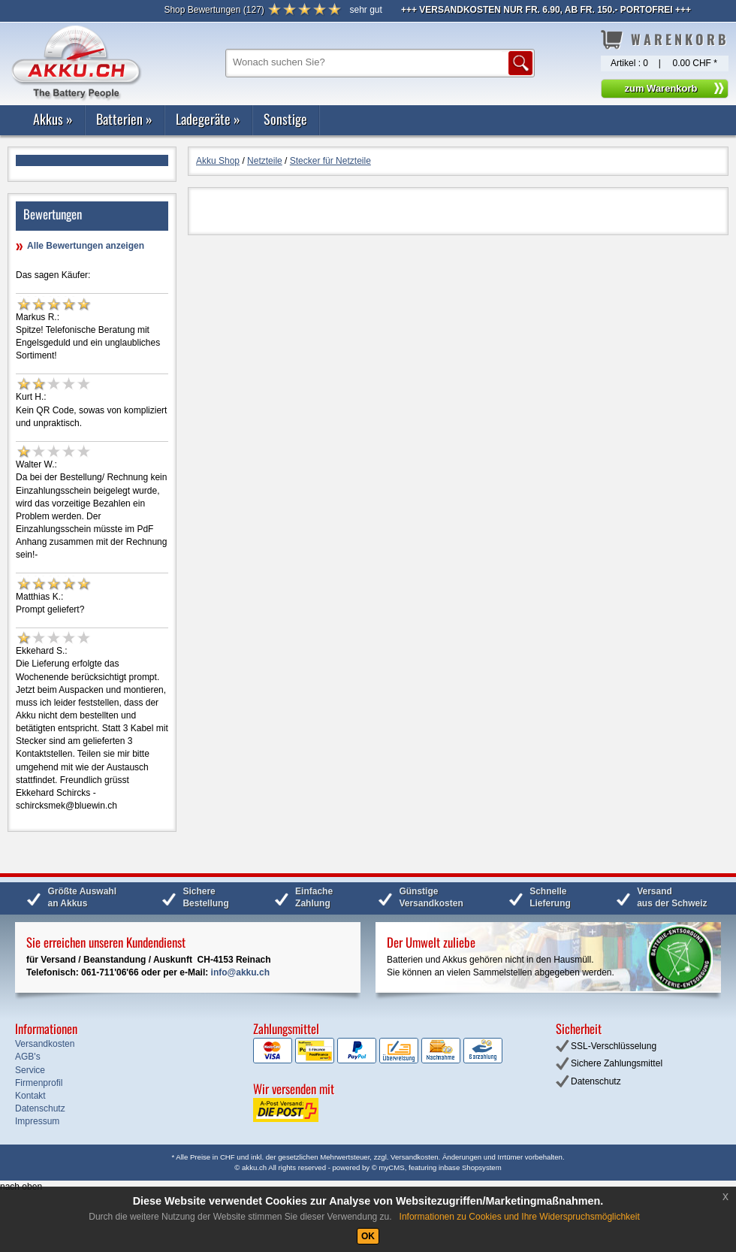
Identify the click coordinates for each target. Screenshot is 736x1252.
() (214, 10)
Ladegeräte (208, 119)
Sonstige (285, 119)
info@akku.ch (240, 972)
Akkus (53, 119)
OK (368, 1236)
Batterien (124, 119)
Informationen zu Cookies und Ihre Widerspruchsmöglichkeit (520, 1216)
